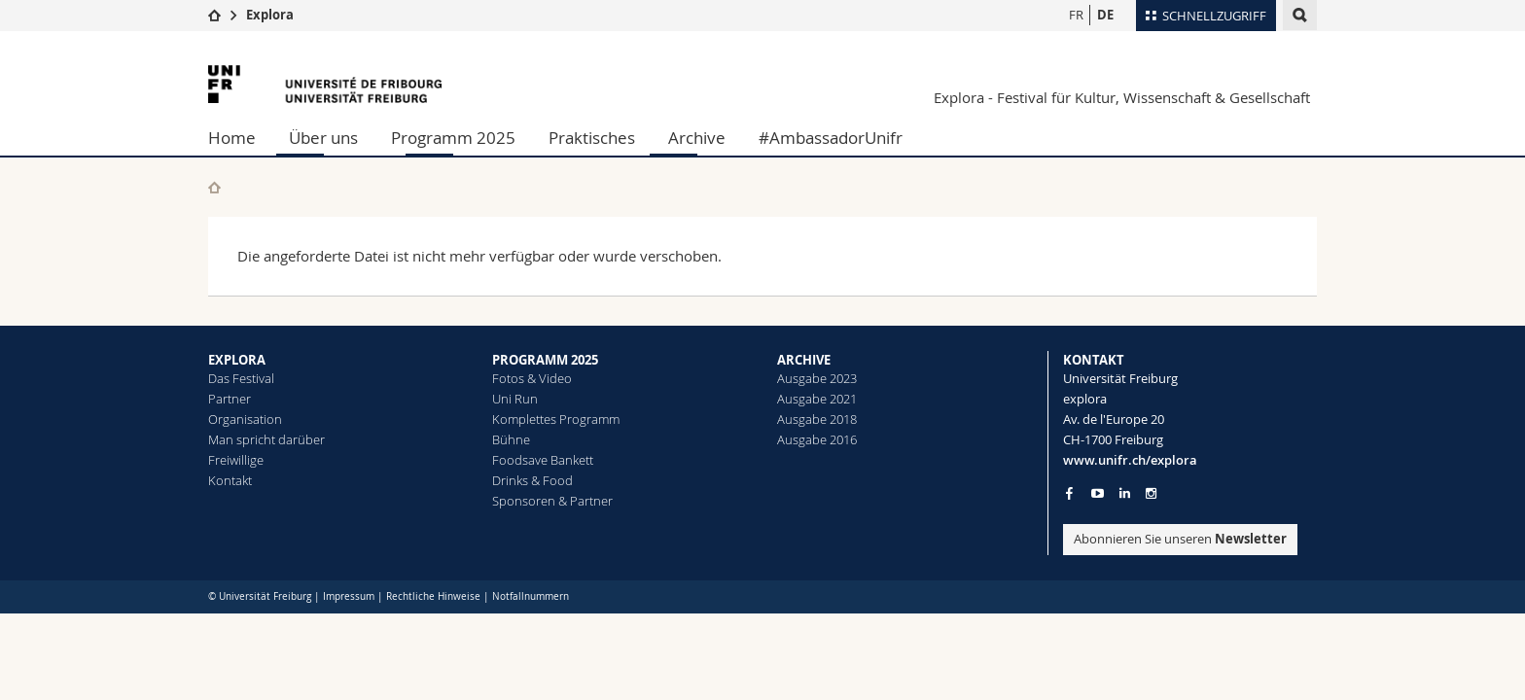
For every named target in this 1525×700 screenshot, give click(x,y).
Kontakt (230, 480)
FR (1076, 14)
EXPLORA (237, 359)
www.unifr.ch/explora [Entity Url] (1130, 460)
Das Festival (241, 378)
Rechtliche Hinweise (433, 596)
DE (1105, 14)
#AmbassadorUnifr (831, 137)
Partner (229, 398)
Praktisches (592, 137)
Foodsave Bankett (542, 460)
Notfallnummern (530, 596)
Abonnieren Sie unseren (1180, 538)
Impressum (348, 596)
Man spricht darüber (266, 439)
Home (232, 137)
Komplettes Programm (556, 419)
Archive (697, 137)
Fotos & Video (532, 378)
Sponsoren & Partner (552, 500)
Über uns (323, 137)
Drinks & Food (532, 480)
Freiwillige (236, 460)
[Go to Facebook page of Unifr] (1069, 493)
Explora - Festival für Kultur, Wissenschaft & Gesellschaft (1122, 97)
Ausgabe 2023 (817, 378)
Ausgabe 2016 (817, 439)
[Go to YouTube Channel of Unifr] (1097, 493)
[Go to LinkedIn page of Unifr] (1124, 493)
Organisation (245, 419)
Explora (270, 14)
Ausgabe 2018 (817, 419)
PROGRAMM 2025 (545, 359)
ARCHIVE (804, 359)
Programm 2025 (453, 137)
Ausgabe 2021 (817, 398)
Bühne (511, 439)
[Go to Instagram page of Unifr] (1151, 493)
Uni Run (515, 398)
